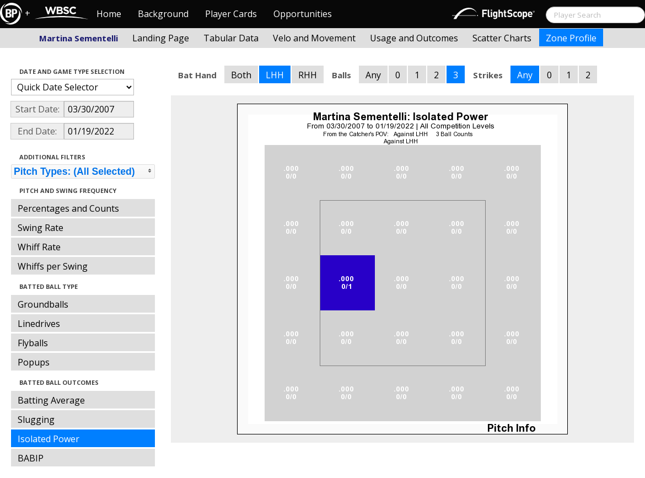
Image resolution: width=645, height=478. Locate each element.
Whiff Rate (39, 247)
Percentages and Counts (68, 208)
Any (373, 75)
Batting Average (51, 400)
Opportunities (302, 14)
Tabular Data (231, 38)
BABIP (31, 458)
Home (108, 14)
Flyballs (33, 343)
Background (163, 14)
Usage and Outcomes (414, 38)
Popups (34, 362)
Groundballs (43, 304)
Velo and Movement (314, 38)
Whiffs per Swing (53, 266)
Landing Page (160, 38)
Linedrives (39, 324)
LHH (275, 75)
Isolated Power (48, 439)
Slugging (36, 419)
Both (241, 75)
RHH (307, 75)
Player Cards (231, 14)
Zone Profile (571, 38)
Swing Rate (40, 228)
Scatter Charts (501, 38)
